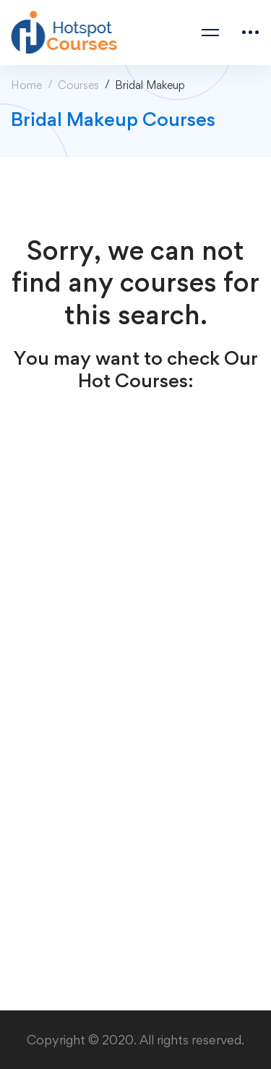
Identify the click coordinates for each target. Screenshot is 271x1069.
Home (26, 85)
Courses (78, 85)
